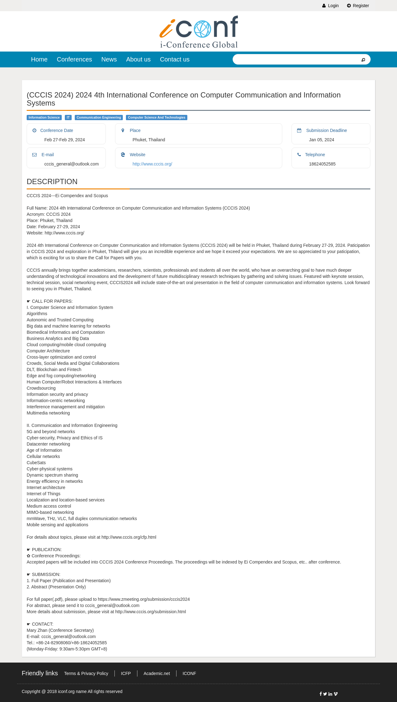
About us (138, 59)
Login (330, 5)
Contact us (175, 59)
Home (39, 59)
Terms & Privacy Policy (86, 673)
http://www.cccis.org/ (152, 163)
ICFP (126, 673)
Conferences (74, 59)
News (109, 59)
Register (357, 5)
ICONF (189, 673)
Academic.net (157, 673)
